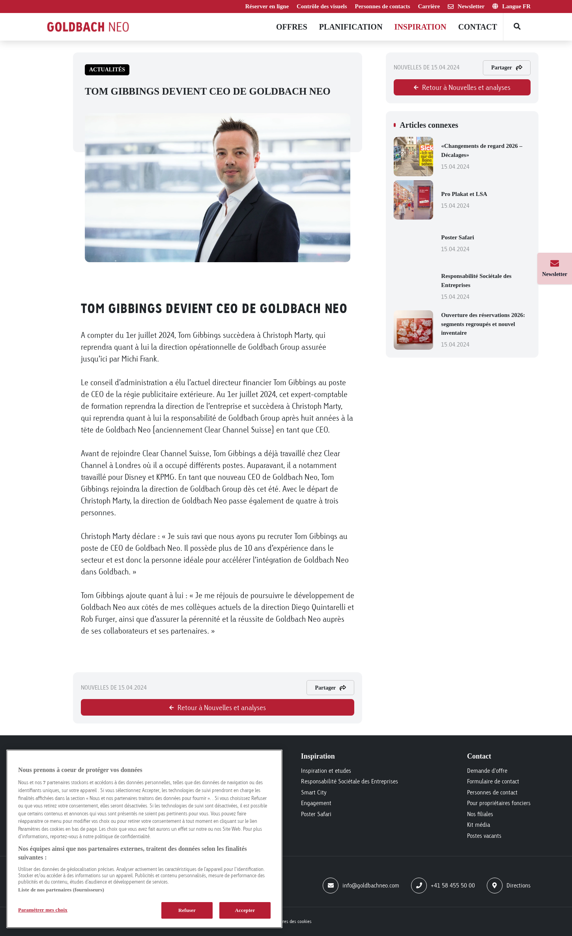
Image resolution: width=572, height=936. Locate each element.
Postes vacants (484, 835)
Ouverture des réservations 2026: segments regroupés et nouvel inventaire (486, 330)
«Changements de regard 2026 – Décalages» (486, 157)
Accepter (245, 910)
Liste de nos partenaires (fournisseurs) (61, 890)
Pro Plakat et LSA (486, 201)
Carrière (429, 6)
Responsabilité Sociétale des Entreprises (486, 287)
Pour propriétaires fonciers (499, 803)
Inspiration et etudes (326, 770)
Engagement (316, 803)
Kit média (478, 824)
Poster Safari (486, 244)
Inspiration (420, 26)
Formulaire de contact (493, 781)
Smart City (314, 792)
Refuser (187, 910)
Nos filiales (480, 814)
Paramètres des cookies (289, 921)
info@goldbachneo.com (361, 885)
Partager (330, 688)
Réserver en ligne (267, 6)
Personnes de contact (492, 792)
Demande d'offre (487, 770)
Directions (509, 885)
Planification (351, 26)
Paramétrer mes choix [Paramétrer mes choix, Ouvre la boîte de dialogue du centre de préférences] (42, 910)
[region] (144, 839)
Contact (477, 26)
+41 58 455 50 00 (443, 885)
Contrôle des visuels (322, 6)
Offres (291, 26)
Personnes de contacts (382, 6)
